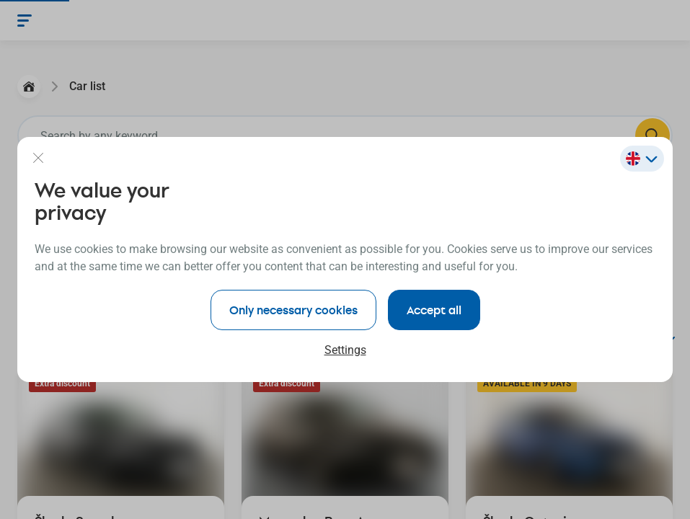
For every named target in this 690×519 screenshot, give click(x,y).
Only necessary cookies (293, 309)
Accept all (434, 309)
